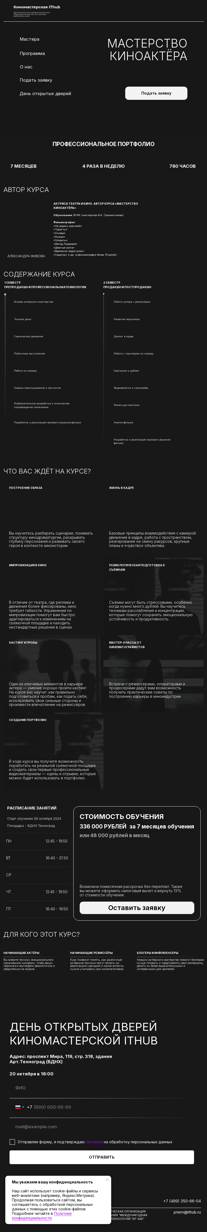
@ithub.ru (192, 1212)
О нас (26, 66)
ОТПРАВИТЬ (102, 1157)
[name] (102, 1088)
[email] (102, 1127)
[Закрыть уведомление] (107, 1179)
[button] (137, 908)
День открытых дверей (45, 93)
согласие (94, 1142)
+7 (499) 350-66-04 (182, 1201)
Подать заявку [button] (36, 80)
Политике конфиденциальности (42, 1215)
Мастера (29, 39)
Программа (32, 53)
